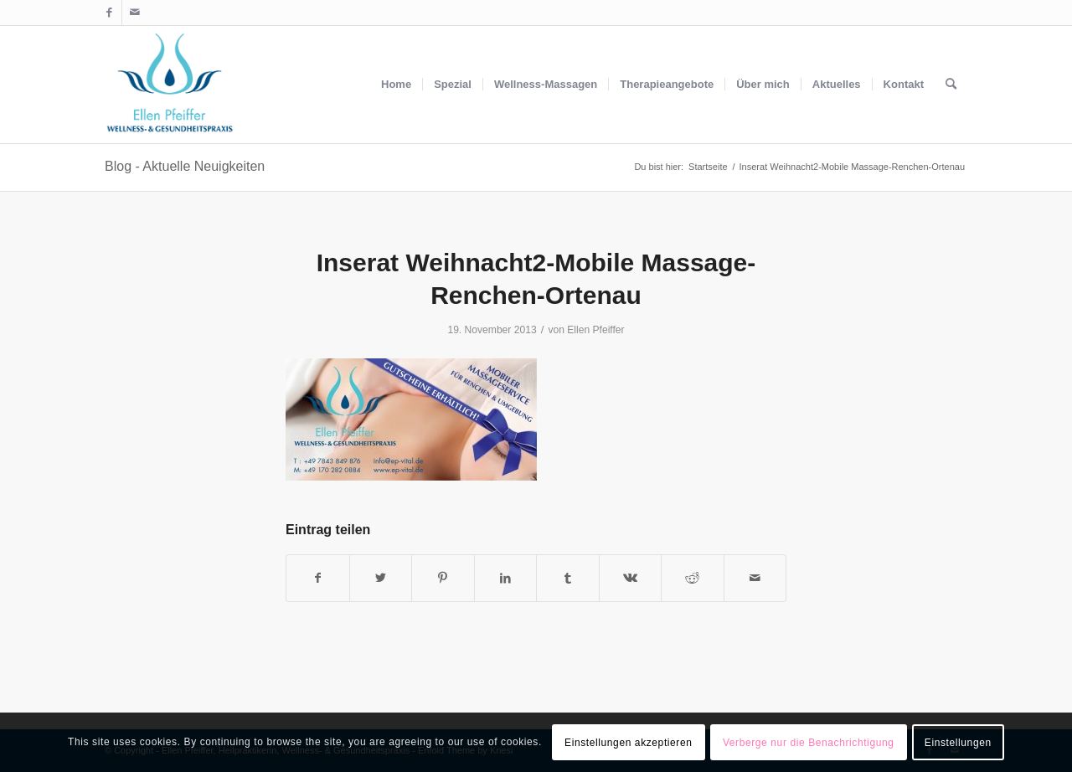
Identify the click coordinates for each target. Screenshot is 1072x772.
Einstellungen (958, 743)
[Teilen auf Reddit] (693, 578)
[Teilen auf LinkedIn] (506, 578)
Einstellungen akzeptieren (628, 743)
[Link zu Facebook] (109, 12)
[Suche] (951, 84)
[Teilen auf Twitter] (381, 578)
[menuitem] (396, 84)
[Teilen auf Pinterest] (443, 578)
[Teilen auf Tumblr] (568, 578)
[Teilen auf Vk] (631, 578)
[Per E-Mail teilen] (755, 578)
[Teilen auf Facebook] (317, 578)
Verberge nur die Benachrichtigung (808, 743)
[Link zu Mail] (134, 12)
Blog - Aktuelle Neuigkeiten (185, 166)
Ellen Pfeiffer (595, 330)
